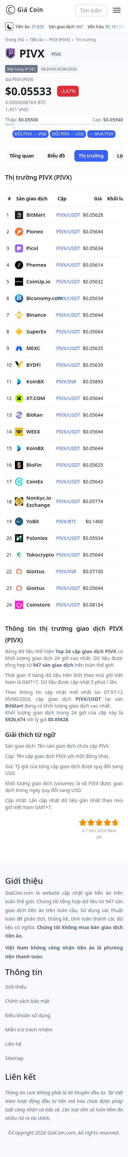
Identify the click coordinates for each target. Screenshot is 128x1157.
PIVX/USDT (68, 215)
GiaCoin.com (61, 1132)
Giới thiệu (16, 987)
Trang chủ (14, 40)
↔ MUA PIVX (101, 134)
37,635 (37, 27)
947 (80, 27)
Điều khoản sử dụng (27, 1015)
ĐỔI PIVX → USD (68, 134)
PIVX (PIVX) (59, 40)
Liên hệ (13, 1044)
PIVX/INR (66, 381)
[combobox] (91, 10)
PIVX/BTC (66, 521)
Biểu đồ (56, 155)
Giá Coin (24, 10)
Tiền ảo (36, 40)
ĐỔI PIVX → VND (31, 134)
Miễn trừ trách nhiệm (29, 1029)
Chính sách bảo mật (27, 1001)
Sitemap (14, 1058)
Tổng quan (22, 155)
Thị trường (85, 40)
